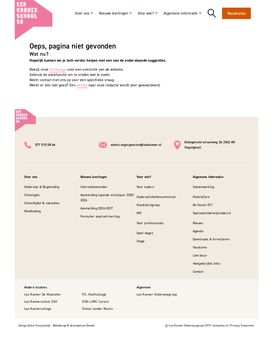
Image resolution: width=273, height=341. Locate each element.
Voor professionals (150, 223)
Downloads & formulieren (211, 239)
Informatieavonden (93, 187)
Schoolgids (32, 195)
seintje (82, 85)
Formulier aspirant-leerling (100, 216)
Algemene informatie (181, 13)
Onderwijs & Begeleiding (41, 187)
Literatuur (200, 255)
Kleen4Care (201, 197)
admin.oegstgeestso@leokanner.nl (136, 145)
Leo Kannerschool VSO (40, 301)
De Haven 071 (203, 205)
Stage (141, 241)
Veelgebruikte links (206, 263)
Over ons (82, 13)
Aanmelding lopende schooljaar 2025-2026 (107, 198)
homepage (57, 69)
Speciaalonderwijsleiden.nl (212, 213)
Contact (198, 271)
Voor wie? (146, 13)
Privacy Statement (242, 325)
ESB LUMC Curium (95, 301)
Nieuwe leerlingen (113, 13)
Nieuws (198, 223)
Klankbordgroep (148, 205)
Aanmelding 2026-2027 (96, 208)
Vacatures (236, 13)
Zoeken (211, 13)
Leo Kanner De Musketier (42, 294)
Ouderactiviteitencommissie (156, 197)
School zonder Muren (97, 308)
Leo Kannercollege (37, 308)
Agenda (198, 231)
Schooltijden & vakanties (42, 203)
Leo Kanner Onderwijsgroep (157, 294)
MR (139, 213)
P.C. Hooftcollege (94, 294)
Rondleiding (32, 211)
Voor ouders (145, 187)
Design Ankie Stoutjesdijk (34, 325)
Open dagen (145, 233)
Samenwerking (203, 187)
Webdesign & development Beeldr (74, 325)
